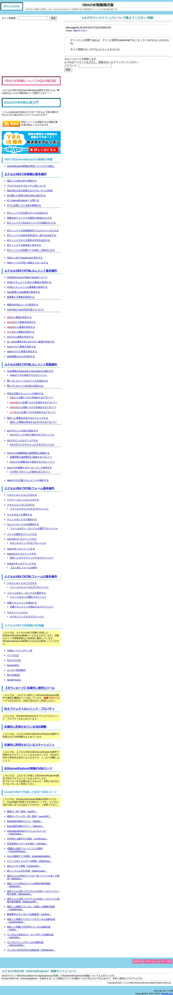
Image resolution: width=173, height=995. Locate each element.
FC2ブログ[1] (14, 660)
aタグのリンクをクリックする (22, 440)
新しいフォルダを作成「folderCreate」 (27, 871)
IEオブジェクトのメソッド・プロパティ (29, 708)
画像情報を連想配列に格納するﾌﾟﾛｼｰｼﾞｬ (31, 457)
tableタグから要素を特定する (22, 351)
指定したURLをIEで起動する (21, 180)
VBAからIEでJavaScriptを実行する (25, 257)
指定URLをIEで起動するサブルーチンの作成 (29, 190)
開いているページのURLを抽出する (25, 385)
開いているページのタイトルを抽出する (27, 381)
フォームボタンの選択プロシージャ (28, 597)
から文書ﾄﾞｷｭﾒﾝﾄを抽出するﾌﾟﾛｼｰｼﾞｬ (31, 397)
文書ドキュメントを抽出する (22, 602)
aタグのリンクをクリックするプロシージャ (32, 444)
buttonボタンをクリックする (21, 553)
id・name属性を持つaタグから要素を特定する (31, 341)
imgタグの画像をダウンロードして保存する (29, 467)
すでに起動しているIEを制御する (24, 205)
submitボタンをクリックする (21, 539)
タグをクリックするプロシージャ (27, 616)
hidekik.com (167, 993)
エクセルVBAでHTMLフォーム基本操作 (29, 488)
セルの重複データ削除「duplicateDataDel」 (29, 856)
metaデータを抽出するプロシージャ (28, 375)
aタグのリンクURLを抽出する (22, 430)
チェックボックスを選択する (22, 519)
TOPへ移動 (166, 961)
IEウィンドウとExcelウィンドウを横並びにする (31, 222)
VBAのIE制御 (11, 6)
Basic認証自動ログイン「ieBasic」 (25, 821)
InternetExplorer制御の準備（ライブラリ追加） (31, 166)
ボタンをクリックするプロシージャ (28, 543)
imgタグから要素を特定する (21, 346)
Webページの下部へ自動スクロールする (27, 262)
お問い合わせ (151, 961)
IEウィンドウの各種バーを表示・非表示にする (31, 250)
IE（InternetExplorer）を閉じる (23, 200)
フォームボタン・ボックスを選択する (26, 593)
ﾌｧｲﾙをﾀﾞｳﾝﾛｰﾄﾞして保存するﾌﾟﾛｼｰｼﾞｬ (30, 471)
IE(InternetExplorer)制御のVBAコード (28, 768)
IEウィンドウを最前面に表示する (24, 245)
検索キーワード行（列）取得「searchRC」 (29, 816)
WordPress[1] (14, 680)
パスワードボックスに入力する (23, 500)
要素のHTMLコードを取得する (22, 304)
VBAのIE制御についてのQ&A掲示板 (30, 81)
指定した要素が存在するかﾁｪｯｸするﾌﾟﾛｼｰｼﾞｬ (33, 422)
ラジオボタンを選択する (19, 514)
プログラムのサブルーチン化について (26, 185)
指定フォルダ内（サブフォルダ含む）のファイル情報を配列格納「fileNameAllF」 (33, 900)
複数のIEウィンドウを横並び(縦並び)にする (29, 218)
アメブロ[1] (13, 655)
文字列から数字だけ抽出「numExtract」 (27, 838)
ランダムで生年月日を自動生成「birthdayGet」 (31, 950)
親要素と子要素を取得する (20, 297)
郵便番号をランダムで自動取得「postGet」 (29, 914)
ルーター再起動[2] (16, 670)
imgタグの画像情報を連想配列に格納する (28, 453)
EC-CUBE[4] (13, 675)
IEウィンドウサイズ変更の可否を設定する (28, 240)
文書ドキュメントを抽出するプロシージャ (31, 606)
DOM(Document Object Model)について (27, 277)
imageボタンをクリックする (21, 563)
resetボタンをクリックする (21, 549)
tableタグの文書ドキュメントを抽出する (27, 480)
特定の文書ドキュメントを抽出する (25, 393)
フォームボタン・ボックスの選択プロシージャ (34, 528)
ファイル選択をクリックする (22, 534)
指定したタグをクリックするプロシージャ (31, 557)
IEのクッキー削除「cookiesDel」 (24, 866)
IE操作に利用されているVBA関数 (25, 726)
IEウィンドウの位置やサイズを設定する (27, 213)
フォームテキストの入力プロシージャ (29, 508)
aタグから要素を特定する (20, 337)
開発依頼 (137, 961)
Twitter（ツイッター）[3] (19, 650)
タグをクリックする (17, 612)
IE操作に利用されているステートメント (29, 744)
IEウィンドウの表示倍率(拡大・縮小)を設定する (31, 235)
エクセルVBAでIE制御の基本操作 (25, 174)
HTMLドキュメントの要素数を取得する (27, 287)
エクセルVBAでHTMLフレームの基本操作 (30, 576)
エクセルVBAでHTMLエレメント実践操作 (30, 364)
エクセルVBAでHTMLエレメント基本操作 (30, 270)
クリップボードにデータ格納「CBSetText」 (29, 861)
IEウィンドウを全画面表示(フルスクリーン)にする (33, 230)
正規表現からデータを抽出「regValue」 (27, 843)
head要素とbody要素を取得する (23, 292)
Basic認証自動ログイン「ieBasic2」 (25, 826)
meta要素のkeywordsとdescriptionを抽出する (30, 371)
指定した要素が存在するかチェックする (27, 418)
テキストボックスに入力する (22, 495)
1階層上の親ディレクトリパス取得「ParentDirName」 (24, 850)
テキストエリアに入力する (20, 504)
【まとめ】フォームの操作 (23, 567)
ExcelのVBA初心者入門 (21, 102)
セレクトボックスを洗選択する (23, 524)
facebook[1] (13, 665)
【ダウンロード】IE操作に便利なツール (29, 687)
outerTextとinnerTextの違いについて (25, 309)
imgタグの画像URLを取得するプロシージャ (32, 462)
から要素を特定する (19, 317)
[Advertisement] (31, 48)
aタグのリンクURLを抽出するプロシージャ (32, 434)
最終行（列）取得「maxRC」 (22, 811)
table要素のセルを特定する (21, 356)
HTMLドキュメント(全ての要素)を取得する (29, 282)
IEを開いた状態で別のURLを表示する (26, 195)
